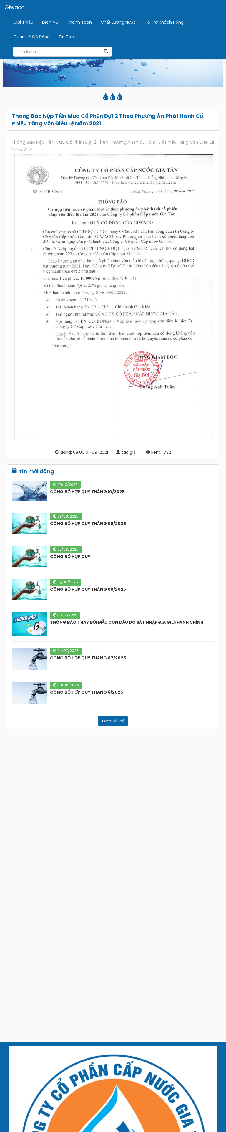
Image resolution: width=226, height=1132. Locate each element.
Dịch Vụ (50, 22)
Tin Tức (66, 37)
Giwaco (14, 7)
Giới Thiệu (23, 22)
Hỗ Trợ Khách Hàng (164, 22)
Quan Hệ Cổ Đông (31, 37)
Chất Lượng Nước (118, 22)
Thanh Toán (79, 22)
